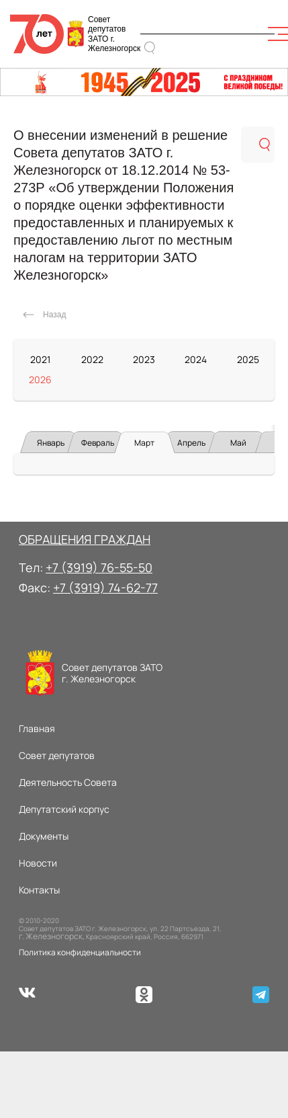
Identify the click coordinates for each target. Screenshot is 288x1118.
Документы (43, 836)
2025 (248, 359)
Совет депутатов (57, 755)
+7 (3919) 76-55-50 (99, 567)
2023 (144, 359)
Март (144, 442)
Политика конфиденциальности (80, 952)
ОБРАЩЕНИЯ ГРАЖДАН (84, 539)
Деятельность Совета (68, 782)
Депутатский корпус (64, 809)
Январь (50, 442)
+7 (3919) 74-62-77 (105, 588)
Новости (38, 863)
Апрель (191, 442)
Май (238, 442)
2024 (196, 359)
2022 (92, 359)
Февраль (97, 442)
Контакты (39, 890)
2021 (40, 359)
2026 (40, 379)
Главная (37, 728)
